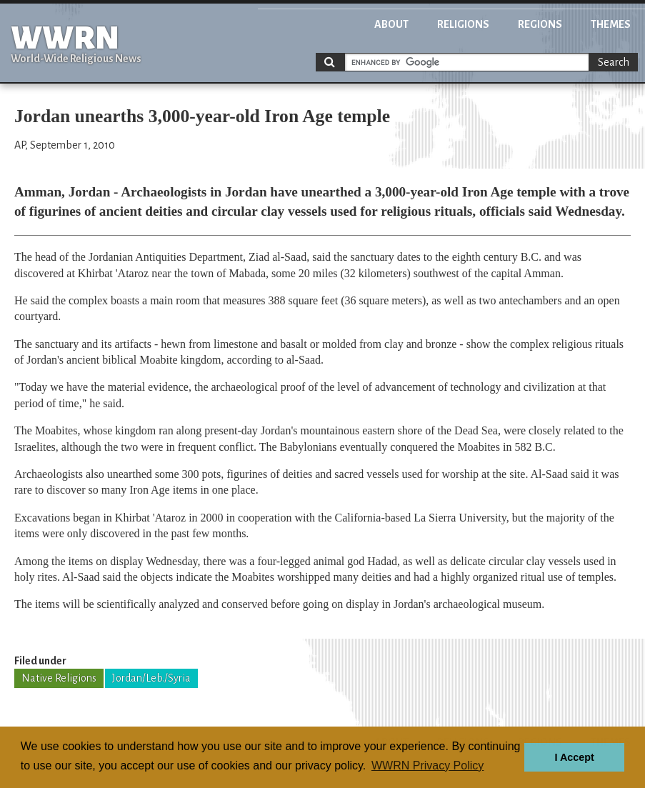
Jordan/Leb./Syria (151, 678)
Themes (611, 24)
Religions (463, 24)
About (391, 24)
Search (613, 62)
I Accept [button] (574, 757)
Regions (540, 24)
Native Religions (58, 678)
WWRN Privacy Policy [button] (427, 765)
